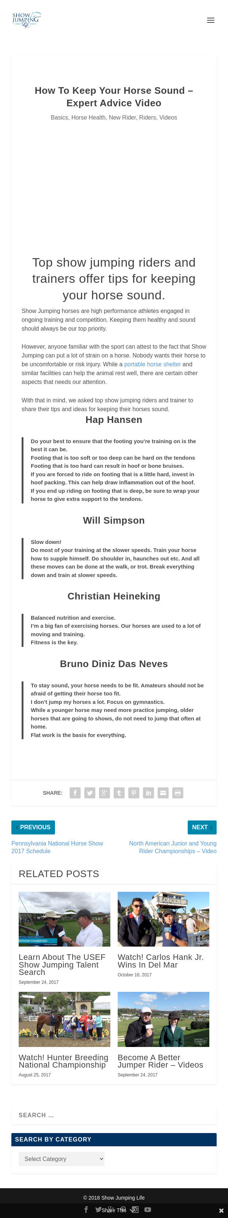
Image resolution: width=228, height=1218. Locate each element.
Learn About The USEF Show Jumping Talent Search (62, 964)
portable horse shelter (152, 364)
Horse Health (88, 117)
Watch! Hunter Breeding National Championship (64, 1061)
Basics (59, 117)
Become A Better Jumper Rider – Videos (160, 1061)
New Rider (122, 117)
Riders (147, 117)
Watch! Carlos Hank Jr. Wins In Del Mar (161, 960)
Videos (168, 117)
